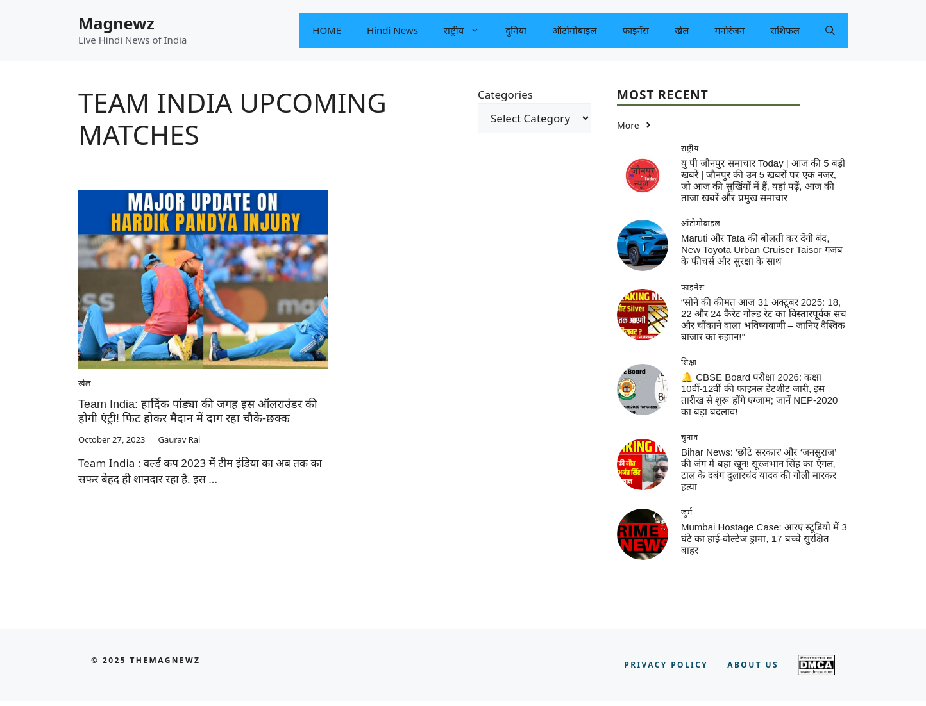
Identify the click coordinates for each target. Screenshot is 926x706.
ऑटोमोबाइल (574, 30)
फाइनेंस (636, 30)
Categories (505, 94)
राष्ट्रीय (468, 30)
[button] (830, 30)
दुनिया (515, 30)
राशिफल (785, 30)
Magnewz (116, 23)
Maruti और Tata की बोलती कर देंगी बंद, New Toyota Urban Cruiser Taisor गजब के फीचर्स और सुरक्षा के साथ (762, 250)
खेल (682, 30)
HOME (326, 30)
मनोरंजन (729, 30)
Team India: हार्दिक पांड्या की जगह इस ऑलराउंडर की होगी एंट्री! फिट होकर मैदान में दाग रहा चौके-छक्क (197, 411)
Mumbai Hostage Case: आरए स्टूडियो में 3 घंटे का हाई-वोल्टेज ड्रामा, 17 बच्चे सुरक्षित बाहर (764, 538)
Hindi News (392, 30)
